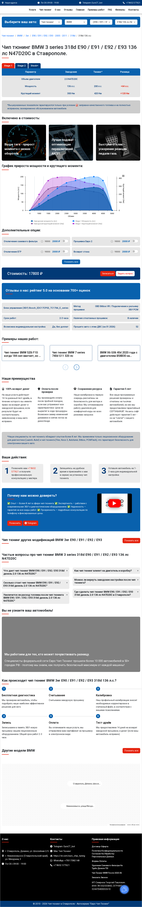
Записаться (108, 273)
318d (72, 35)
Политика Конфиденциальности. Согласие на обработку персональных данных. (107, 854)
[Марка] (76, 22)
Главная (80, 9)
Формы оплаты (99, 861)
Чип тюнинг (45, 9)
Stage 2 (21, 65)
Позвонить (15, 523)
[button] (76, 367)
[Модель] (101, 22)
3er (27, 35)
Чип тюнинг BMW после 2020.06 (107, 873)
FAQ (110, 9)
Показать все (71, 261)
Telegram (30, 523)
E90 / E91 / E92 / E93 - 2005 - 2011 (49, 35)
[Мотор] (126, 22)
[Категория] (51, 22)
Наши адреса (11, 3)
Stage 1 (8, 65)
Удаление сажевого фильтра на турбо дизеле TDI (107, 866)
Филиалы (120, 9)
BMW (19, 35)
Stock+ (34, 65)
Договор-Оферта (100, 846)
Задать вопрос (125, 273)
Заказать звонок (100, 877)
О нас (58, 9)
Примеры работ (96, 9)
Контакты (133, 9)
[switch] (65, 241)
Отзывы (68, 9)
